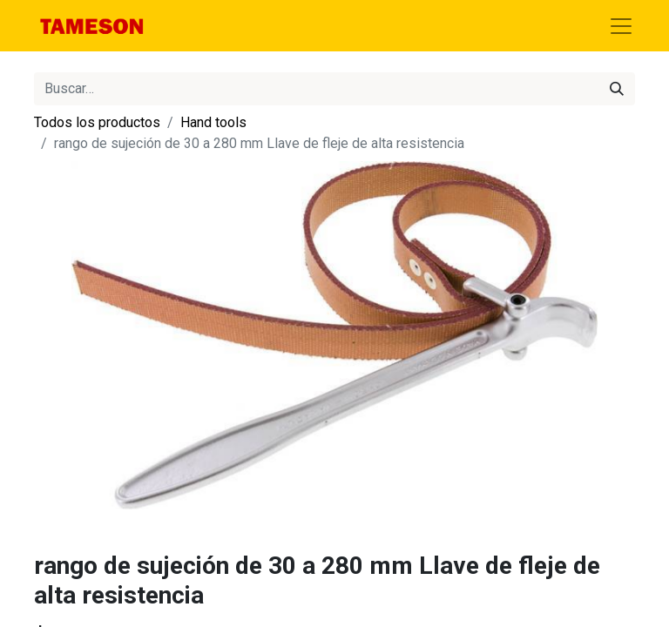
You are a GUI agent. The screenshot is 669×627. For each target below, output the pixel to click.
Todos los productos (97, 122)
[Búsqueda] (616, 88)
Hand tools (213, 122)
